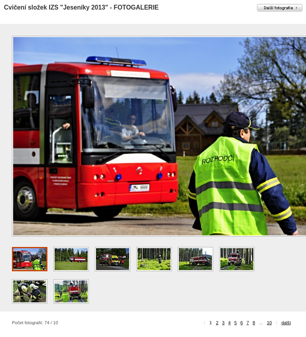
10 (269, 322)
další (286, 322)
